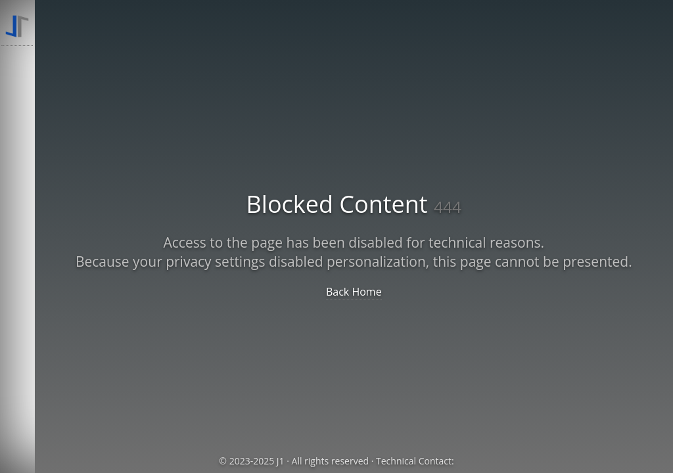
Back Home (354, 291)
